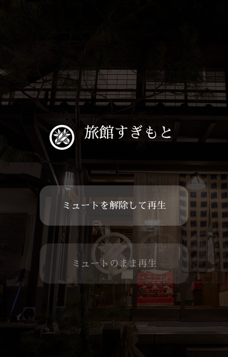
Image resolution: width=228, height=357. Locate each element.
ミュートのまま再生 (114, 263)
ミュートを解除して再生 (113, 205)
